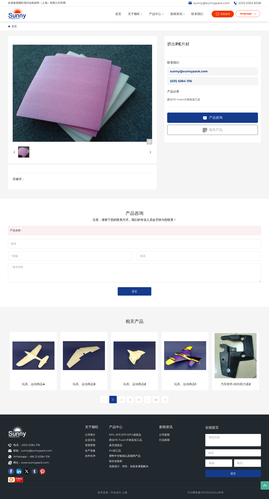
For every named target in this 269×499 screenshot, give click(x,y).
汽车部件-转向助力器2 (236, 384)
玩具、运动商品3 (84, 384)
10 (155, 399)
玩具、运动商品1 (185, 384)
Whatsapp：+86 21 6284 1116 (31, 456)
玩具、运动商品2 (134, 384)
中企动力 (116, 492)
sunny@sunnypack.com (209, 3)
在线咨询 (225, 13)
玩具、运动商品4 (33, 384)
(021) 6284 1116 (181, 81)
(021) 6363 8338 (247, 3)
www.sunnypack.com (35, 462)
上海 (124, 492)
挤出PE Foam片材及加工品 (183, 99)
